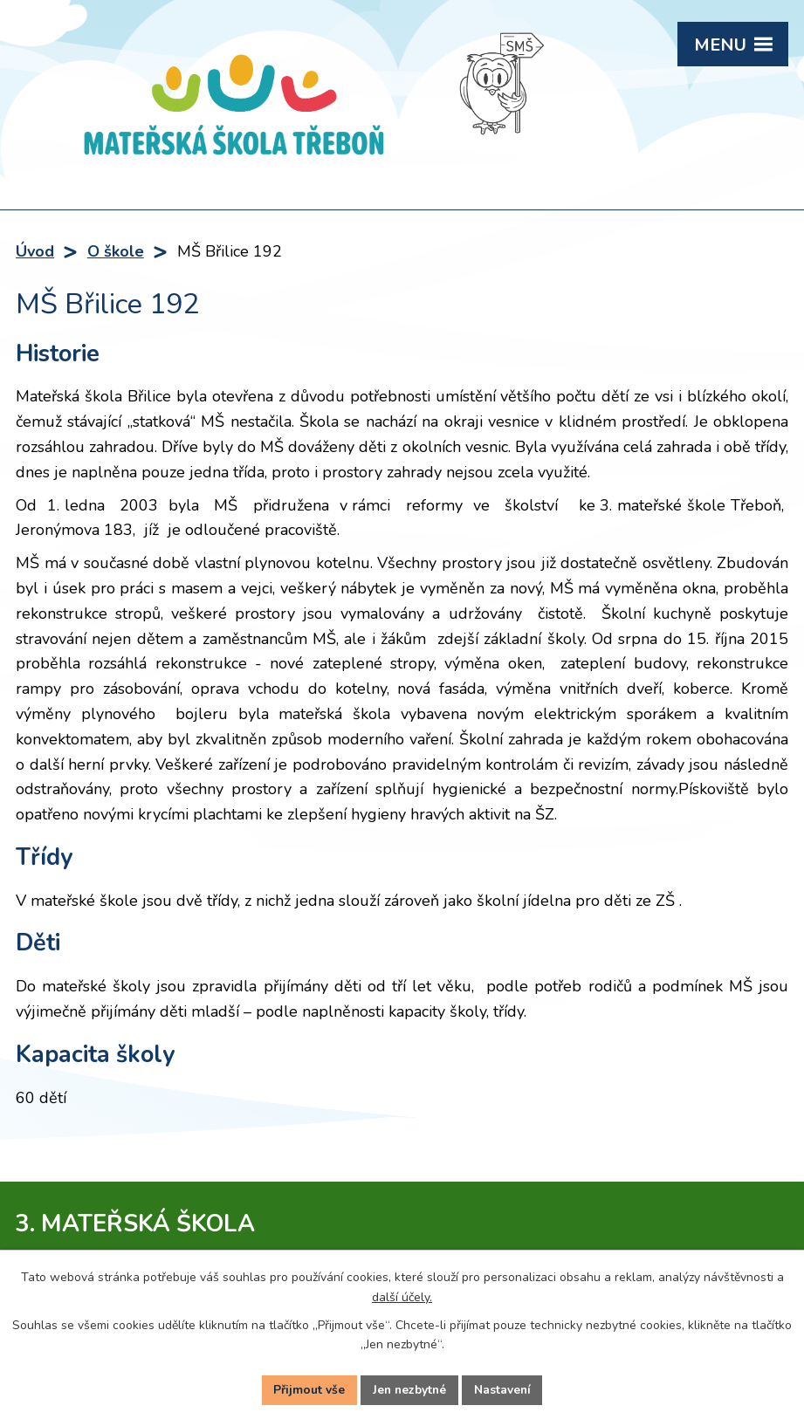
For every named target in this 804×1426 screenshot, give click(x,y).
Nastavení (504, 1389)
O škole (115, 251)
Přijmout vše (307, 1389)
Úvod (35, 251)
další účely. (402, 1295)
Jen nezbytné (409, 1389)
